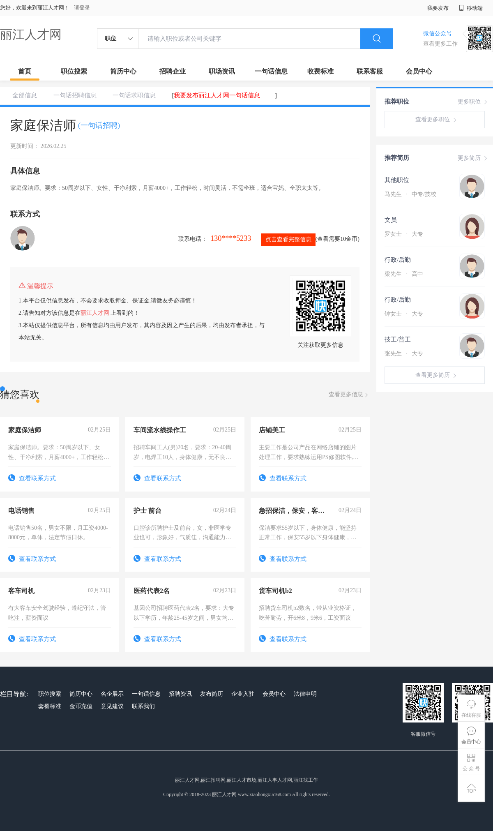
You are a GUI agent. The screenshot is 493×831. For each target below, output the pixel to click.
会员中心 (419, 71)
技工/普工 (398, 339)
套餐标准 (49, 706)
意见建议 (112, 706)
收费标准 (320, 71)
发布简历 (211, 694)
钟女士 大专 (404, 314)
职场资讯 (222, 71)
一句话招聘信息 (75, 95)
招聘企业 (172, 71)
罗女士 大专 (404, 234)
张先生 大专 (404, 354)
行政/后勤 (398, 259)
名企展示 (112, 694)
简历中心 (123, 71)
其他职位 (397, 180)
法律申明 (305, 694)
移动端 (471, 8)
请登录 (82, 8)
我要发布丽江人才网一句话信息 (217, 95)
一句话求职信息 (134, 95)
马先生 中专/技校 (410, 194)
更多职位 (473, 102)
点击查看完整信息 (288, 239)
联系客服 (370, 71)
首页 (24, 71)
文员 (391, 220)
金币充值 (80, 706)
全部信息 (24, 95)
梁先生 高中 (404, 274)
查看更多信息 (349, 394)
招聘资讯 (180, 694)
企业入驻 (242, 694)
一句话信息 (271, 71)
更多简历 (473, 158)
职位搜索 (74, 71)
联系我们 (143, 706)
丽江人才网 (31, 34)
